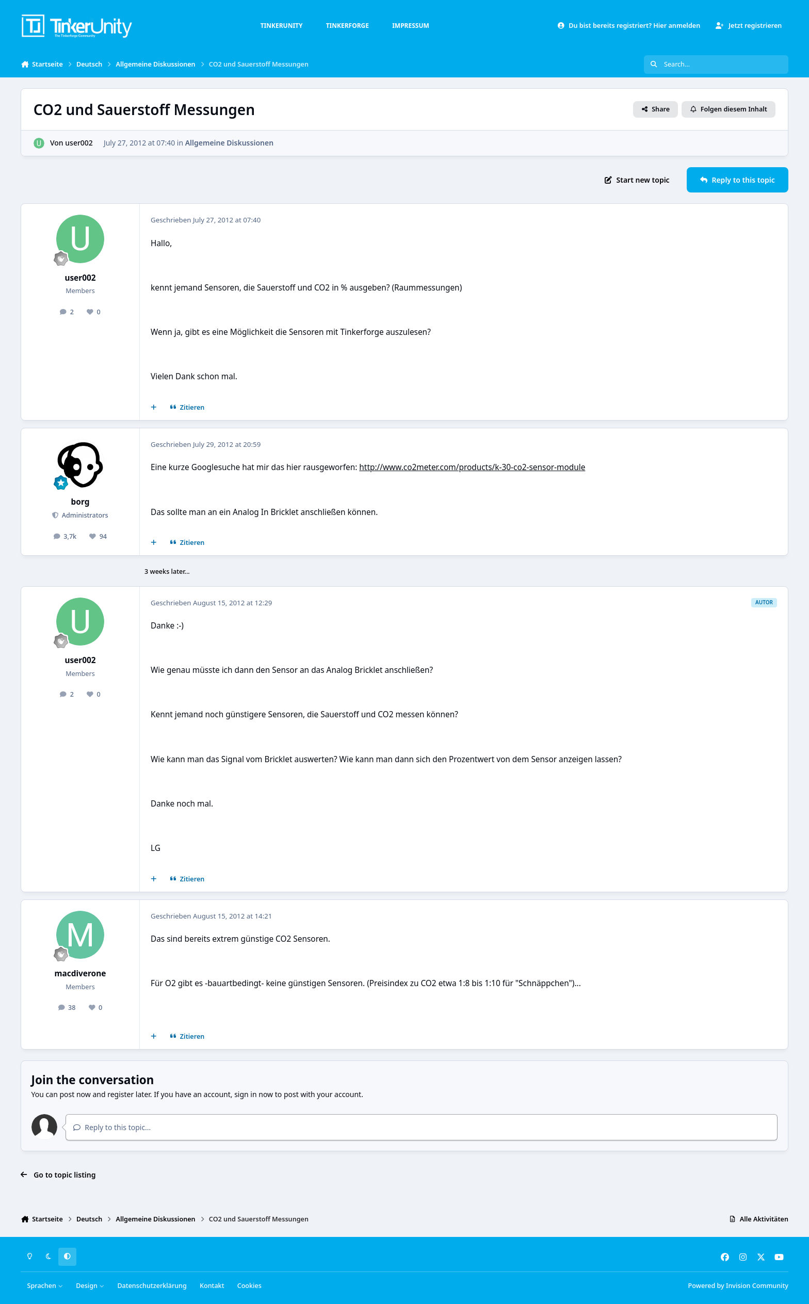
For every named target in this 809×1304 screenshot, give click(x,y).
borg (80, 501)
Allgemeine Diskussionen (229, 143)
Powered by (738, 1285)
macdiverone (80, 973)
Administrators (84, 515)
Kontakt (212, 1285)
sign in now (253, 1094)
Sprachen (45, 1285)
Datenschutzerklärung (151, 1285)
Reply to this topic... (112, 1127)
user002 (79, 143)
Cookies (249, 1285)
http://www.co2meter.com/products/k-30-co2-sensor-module (472, 467)
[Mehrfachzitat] (154, 407)
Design (90, 1285)
